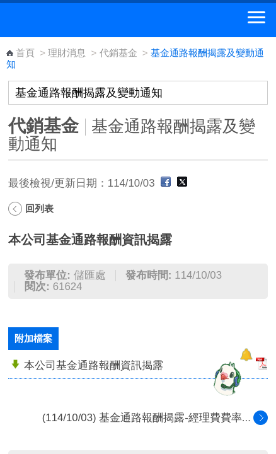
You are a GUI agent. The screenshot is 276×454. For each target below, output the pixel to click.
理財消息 (67, 52)
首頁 (25, 52)
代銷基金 (118, 52)
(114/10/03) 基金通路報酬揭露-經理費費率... (146, 418)
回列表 (39, 208)
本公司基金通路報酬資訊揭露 (93, 365)
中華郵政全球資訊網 (78, 20)
